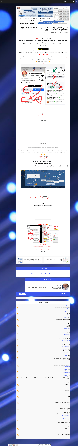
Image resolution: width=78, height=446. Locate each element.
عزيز (66, 393)
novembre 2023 (12, 120)
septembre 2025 (12, 113)
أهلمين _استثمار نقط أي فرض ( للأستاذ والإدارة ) (18, 62)
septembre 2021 (12, 128)
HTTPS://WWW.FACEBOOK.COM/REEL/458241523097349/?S (48, 246)
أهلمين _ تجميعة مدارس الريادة (18, 65)
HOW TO (65, 310)
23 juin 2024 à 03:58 (65, 403)
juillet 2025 (11, 116)
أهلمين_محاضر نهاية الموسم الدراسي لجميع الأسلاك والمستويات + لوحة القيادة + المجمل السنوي (17, 68)
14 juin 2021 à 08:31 (65, 314)
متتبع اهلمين (65, 417)
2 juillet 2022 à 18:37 (65, 360)
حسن (66, 322)
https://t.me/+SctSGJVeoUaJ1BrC (48, 254)
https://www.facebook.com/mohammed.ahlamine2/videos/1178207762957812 (48, 123)
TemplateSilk (6, 444)
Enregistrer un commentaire (63, 437)
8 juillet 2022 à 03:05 (65, 371)
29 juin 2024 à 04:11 (65, 423)
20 (47, 39)
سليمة (66, 304)
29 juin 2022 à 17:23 (65, 351)
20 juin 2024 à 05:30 (65, 397)
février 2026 (11, 109)
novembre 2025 (12, 111)
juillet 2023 (11, 122)
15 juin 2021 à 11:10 (65, 320)
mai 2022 (11, 126)
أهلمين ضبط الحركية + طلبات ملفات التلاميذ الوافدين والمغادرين (17, 83)
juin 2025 (11, 117)
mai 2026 (11, 107)
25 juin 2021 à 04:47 (65, 333)
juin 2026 (11, 106)
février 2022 (11, 127)
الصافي (65, 400)
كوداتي (11, 444)
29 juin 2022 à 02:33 (65, 345)
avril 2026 (11, 108)
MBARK (65, 387)
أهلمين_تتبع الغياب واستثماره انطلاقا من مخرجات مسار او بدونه (17, 79)
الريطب (66, 354)
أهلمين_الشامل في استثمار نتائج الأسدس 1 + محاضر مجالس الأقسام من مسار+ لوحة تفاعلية (17, 54)
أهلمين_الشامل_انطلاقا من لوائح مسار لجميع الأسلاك (17, 59)
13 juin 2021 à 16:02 (65, 307)
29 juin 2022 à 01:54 (65, 339)
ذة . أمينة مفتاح (64, 363)
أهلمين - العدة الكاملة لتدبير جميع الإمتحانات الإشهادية (17, 51)
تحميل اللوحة (48, 160)
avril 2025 (11, 118)
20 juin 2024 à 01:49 (65, 391)
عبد (66, 425)
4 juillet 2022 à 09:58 (65, 365)
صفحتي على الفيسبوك (48, 73)
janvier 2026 (11, 110)
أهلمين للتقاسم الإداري (67, 2)
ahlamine (65, 39)
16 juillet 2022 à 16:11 (65, 379)
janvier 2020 (11, 130)
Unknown (65, 316)
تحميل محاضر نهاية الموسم (48, 115)
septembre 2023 (12, 121)
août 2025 (11, 115)
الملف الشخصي (34, 293)
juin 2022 (11, 124)
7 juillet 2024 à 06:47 (65, 429)
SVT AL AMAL (64, 348)
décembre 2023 (12, 119)
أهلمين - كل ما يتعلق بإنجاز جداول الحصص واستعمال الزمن (17, 73)
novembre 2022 (12, 123)
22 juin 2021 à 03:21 (65, 327)
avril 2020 (11, 129)
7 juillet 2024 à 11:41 (65, 435)
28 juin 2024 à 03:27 (65, 414)
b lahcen (65, 406)
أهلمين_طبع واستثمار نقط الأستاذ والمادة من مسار (17, 76)
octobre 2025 (11, 112)
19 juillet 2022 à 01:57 (65, 385)
